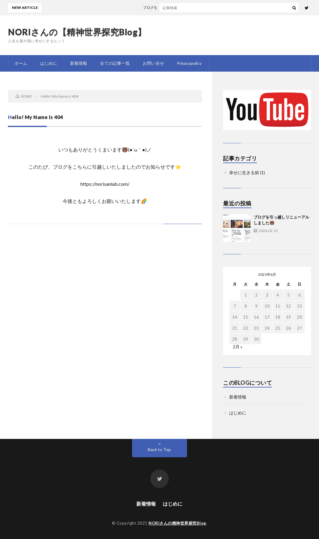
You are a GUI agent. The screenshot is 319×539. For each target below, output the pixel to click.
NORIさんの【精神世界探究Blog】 (77, 32)
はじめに (48, 63)
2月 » (237, 346)
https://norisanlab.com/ (105, 184)
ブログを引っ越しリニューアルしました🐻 (182, 7)
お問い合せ (153, 63)
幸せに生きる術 (244, 172)
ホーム (20, 63)
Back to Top (159, 449)
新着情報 (78, 63)
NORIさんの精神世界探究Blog (177, 523)
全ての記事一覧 (115, 63)
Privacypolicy (189, 63)
